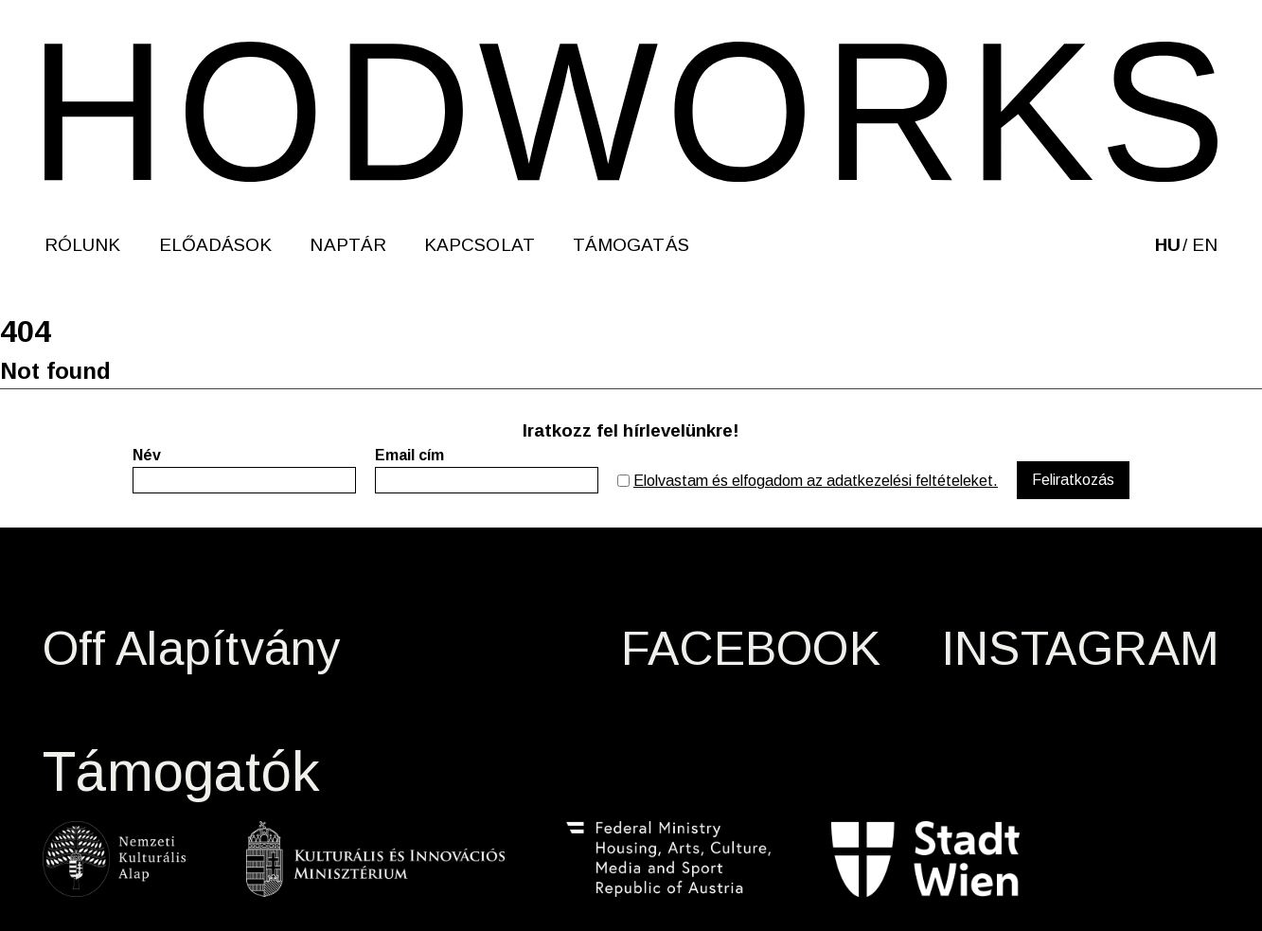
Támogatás (631, 245)
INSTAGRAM (1080, 648)
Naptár (348, 245)
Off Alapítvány (192, 648)
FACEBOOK (750, 648)
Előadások (216, 245)
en (1205, 245)
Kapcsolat (479, 245)
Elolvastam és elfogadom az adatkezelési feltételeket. (815, 481)
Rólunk (82, 245)
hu (1168, 245)
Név (147, 455)
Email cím (409, 455)
